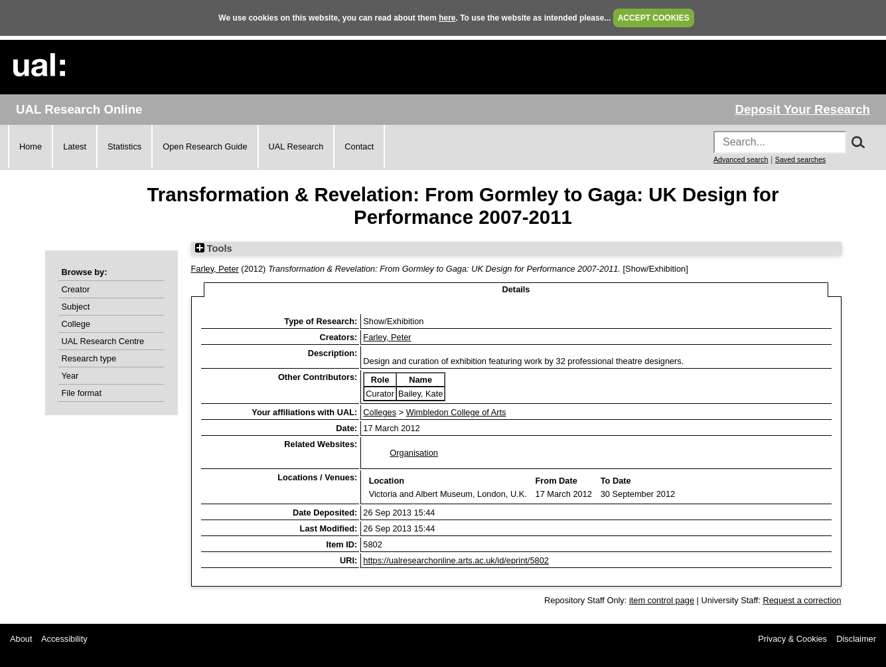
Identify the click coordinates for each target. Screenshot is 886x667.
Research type (89, 358)
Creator (76, 289)
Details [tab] (516, 289)
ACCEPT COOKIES (654, 18)
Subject (76, 307)
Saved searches (800, 159)
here (447, 18)
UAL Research (296, 146)
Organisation (414, 453)
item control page (661, 600)
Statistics (124, 146)
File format (82, 393)
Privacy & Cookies (792, 639)
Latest (74, 146)
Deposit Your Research (802, 109)
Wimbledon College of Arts (456, 412)
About (21, 639)
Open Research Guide (205, 146)
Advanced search (740, 159)
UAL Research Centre (103, 341)
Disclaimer (856, 639)
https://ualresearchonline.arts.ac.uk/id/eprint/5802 (456, 560)
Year (70, 376)
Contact (359, 146)
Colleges (379, 412)
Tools (213, 248)
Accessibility (64, 639)
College (76, 324)
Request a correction (802, 600)
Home (30, 146)
